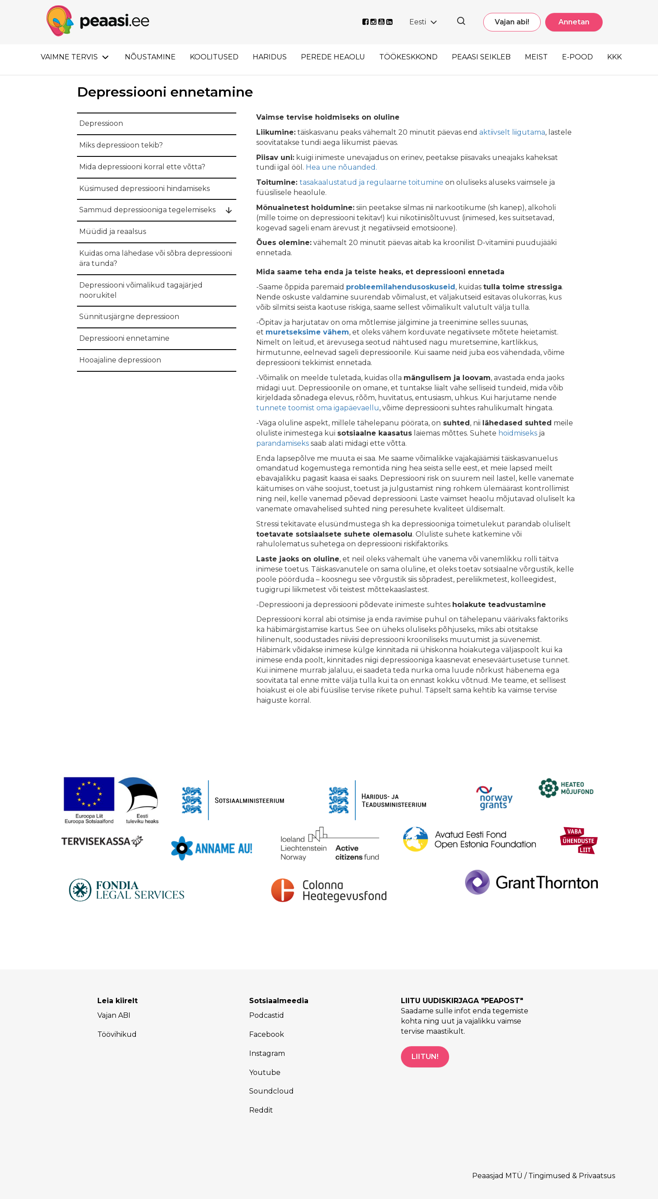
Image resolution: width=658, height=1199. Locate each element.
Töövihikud (117, 1034)
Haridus (270, 57)
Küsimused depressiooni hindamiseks (144, 188)
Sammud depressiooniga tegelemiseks (147, 210)
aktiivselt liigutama (512, 132)
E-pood (577, 57)
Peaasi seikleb (481, 57)
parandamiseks (282, 443)
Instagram (267, 1053)
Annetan (573, 22)
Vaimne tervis (69, 57)
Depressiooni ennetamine (124, 338)
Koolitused (214, 57)
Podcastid (266, 1015)
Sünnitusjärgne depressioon (129, 316)
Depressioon (101, 123)
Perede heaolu (333, 57)
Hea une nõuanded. (341, 167)
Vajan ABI (114, 1015)
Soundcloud (271, 1091)
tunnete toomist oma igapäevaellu (317, 408)
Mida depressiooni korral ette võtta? (142, 167)
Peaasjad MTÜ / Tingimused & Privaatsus (543, 1176)
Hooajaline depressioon (120, 360)
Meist (536, 57)
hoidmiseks (517, 433)
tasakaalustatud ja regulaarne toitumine (371, 182)
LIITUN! (425, 1056)
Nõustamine (150, 57)
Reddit (261, 1110)
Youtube (265, 1072)
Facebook (266, 1034)
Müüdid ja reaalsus (112, 231)
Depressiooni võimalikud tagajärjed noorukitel (141, 290)
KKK (614, 57)
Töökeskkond (408, 57)
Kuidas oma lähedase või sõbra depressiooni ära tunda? (155, 258)
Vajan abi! (512, 22)
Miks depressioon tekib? (121, 145)
